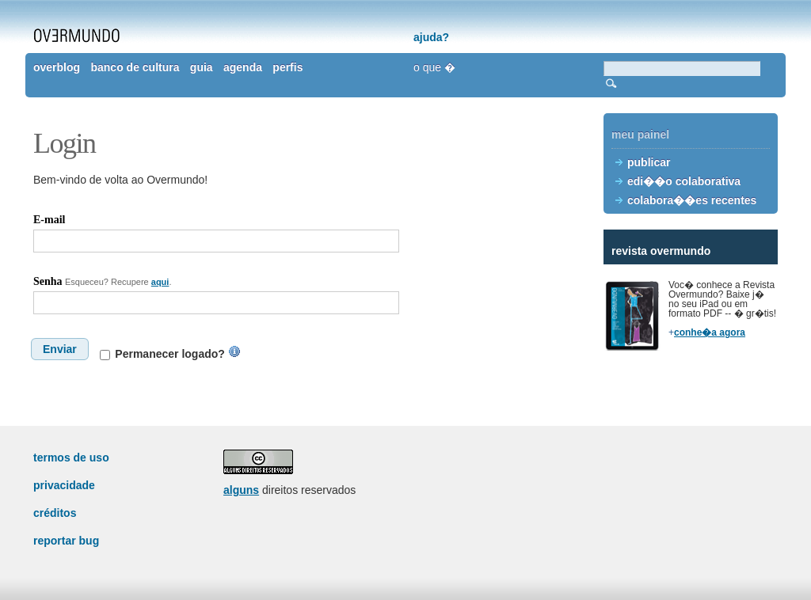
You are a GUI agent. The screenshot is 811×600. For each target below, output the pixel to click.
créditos (54, 513)
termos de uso (71, 457)
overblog (56, 67)
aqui (160, 282)
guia (201, 67)
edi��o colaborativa (684, 181)
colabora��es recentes (691, 200)
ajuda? (431, 37)
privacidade (64, 485)
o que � (434, 67)
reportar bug (66, 540)
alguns (241, 490)
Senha (48, 281)
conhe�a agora (709, 332)
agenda (242, 67)
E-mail (49, 220)
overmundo (76, 36)
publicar (648, 162)
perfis (287, 67)
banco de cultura (134, 67)
